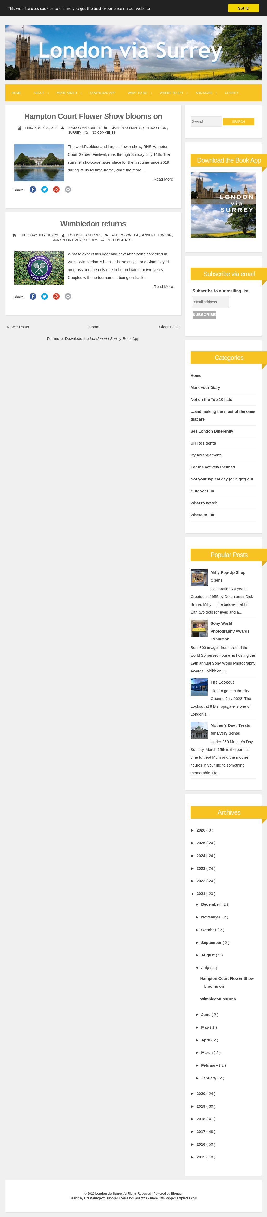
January (209, 1078)
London (165, 235)
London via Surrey (109, 1193)
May (205, 1027)
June (206, 1014)
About (39, 93)
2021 (201, 893)
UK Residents (203, 443)
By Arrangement (206, 455)
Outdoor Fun (155, 128)
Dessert (148, 235)
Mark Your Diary (126, 128)
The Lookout (222, 682)
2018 (201, 1119)
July (205, 967)
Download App (102, 93)
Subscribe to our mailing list (221, 291)
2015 (201, 1157)
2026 (201, 830)
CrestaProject (94, 1198)
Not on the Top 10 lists (211, 399)
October (209, 930)
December (211, 904)
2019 (201, 1106)
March (207, 1052)
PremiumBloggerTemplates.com (173, 1198)
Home (16, 93)
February (210, 1065)
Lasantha (140, 1198)
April (206, 1040)
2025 (201, 843)
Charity (232, 93)
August (208, 955)
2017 (201, 1131)
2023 (201, 868)
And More (204, 93)
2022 (201, 881)
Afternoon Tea (125, 235)
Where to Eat (171, 93)
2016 (201, 1144)
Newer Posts (18, 327)
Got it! (243, 8)
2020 (201, 1093)
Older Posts (169, 327)
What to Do (137, 93)
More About (67, 93)
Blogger (177, 1193)
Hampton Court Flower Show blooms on (93, 116)
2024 (201, 855)
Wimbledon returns (93, 223)
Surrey (75, 132)
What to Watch (204, 503)
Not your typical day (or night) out (222, 479)
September (212, 942)
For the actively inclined (213, 467)
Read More (163, 179)
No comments (103, 132)
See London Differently (212, 431)
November (211, 917)
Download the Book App (102, 338)
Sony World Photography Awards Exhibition (230, 631)
